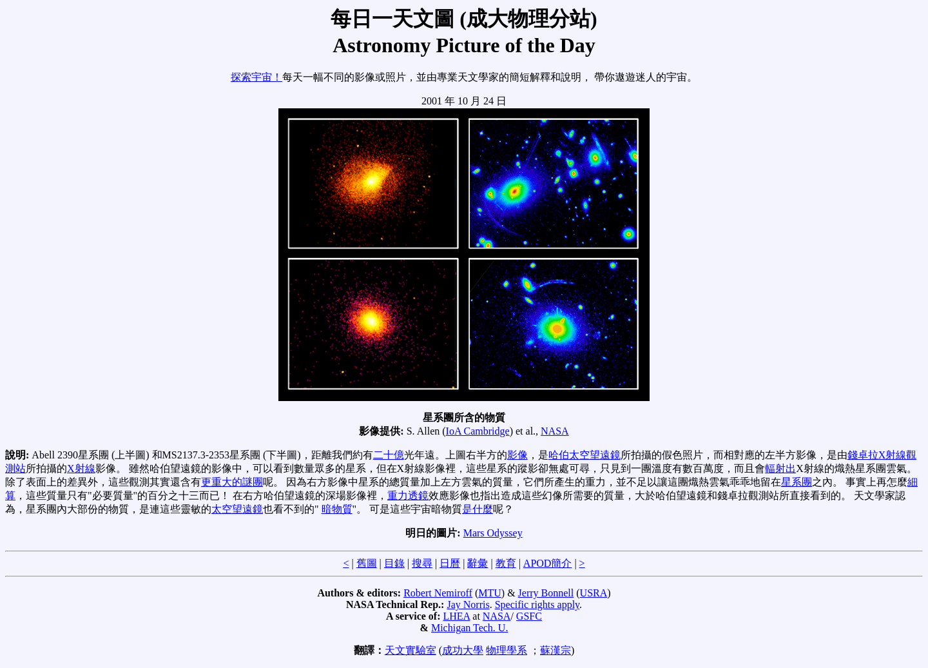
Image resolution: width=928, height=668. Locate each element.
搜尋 (422, 563)
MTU (489, 592)
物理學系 (506, 650)
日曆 (450, 563)
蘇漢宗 (555, 650)
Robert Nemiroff (437, 592)
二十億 (388, 454)
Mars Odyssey (493, 532)
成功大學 (462, 650)
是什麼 (477, 509)
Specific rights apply (537, 604)
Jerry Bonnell (546, 592)
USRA (594, 592)
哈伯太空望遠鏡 (584, 454)
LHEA (456, 616)
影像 (517, 454)
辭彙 (477, 563)
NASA (555, 431)
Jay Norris (468, 604)
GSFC (529, 616)
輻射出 (780, 468)
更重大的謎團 (232, 481)
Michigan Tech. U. (469, 627)
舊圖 (366, 563)
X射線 (81, 468)
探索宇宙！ (256, 77)
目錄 (394, 563)
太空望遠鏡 (237, 509)
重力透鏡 (408, 495)
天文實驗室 (410, 650)
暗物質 (337, 509)
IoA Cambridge (478, 431)
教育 (506, 563)
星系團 (796, 481)
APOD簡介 (547, 563)
